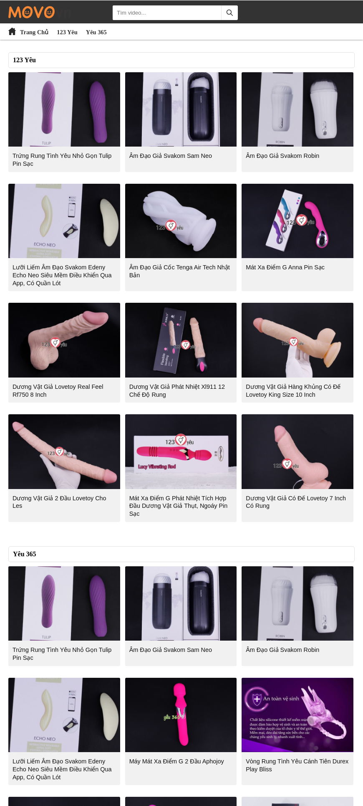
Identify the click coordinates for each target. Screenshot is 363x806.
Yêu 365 (96, 32)
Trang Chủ (34, 32)
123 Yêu (67, 32)
